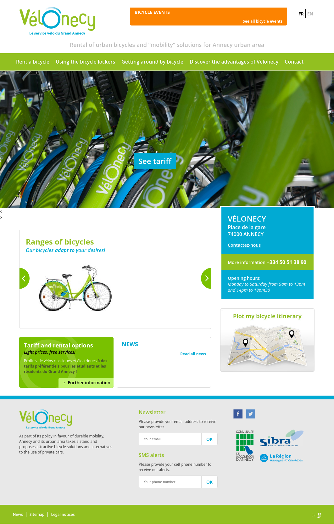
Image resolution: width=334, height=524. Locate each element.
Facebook (238, 414)
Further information (89, 383)
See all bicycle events (262, 21)
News (18, 514)
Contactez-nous (244, 245)
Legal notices (63, 514)
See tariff (154, 161)
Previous (24, 278)
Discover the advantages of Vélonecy (234, 61)
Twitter (251, 414)
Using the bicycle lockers (85, 61)
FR (300, 14)
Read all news (193, 354)
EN (310, 14)
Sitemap (37, 514)
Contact (294, 61)
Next (206, 278)
